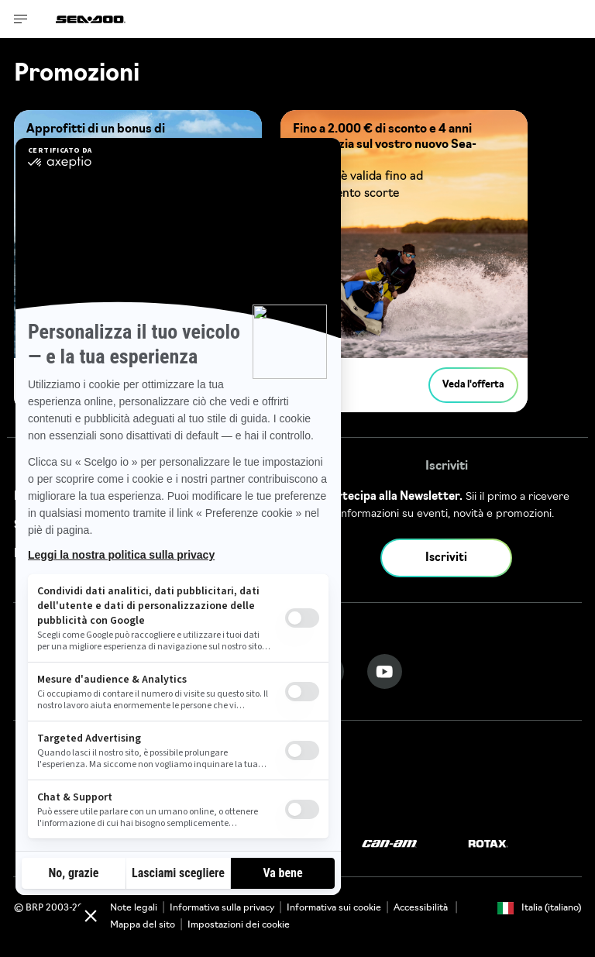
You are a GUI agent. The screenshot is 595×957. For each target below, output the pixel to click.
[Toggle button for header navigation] (21, 19)
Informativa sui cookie (334, 908)
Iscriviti (446, 558)
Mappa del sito (142, 925)
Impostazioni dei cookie (238, 925)
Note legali (133, 908)
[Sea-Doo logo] (90, 19)
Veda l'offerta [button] (473, 385)
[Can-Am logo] (389, 844)
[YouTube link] (384, 671)
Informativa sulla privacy (222, 908)
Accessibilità (422, 908)
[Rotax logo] (488, 844)
